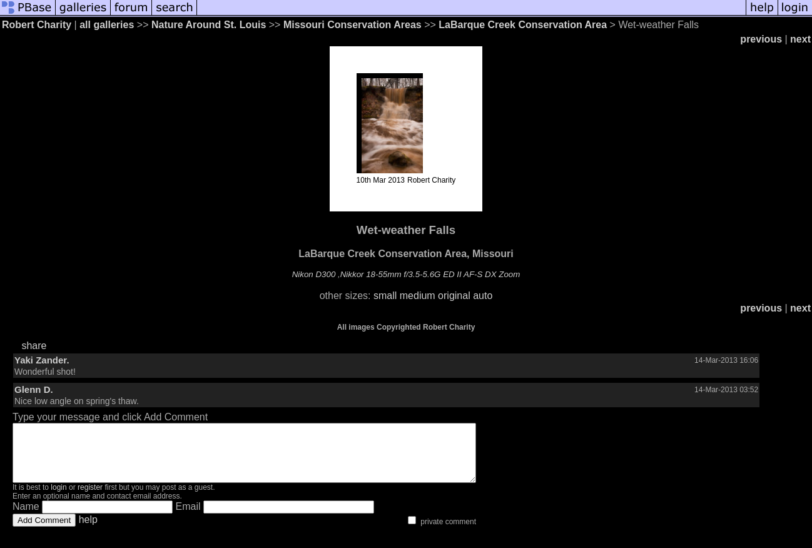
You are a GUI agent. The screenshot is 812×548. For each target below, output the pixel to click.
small (385, 295)
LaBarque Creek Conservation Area (523, 24)
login (58, 498)
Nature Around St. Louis (208, 24)
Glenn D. (33, 389)
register (90, 498)
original (454, 295)
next (800, 39)
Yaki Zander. (41, 360)
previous (761, 39)
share (33, 345)
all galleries (106, 24)
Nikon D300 (314, 274)
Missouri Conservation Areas (352, 24)
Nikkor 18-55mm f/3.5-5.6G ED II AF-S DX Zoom (430, 274)
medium (417, 295)
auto (482, 295)
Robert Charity (36, 24)
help (88, 530)
